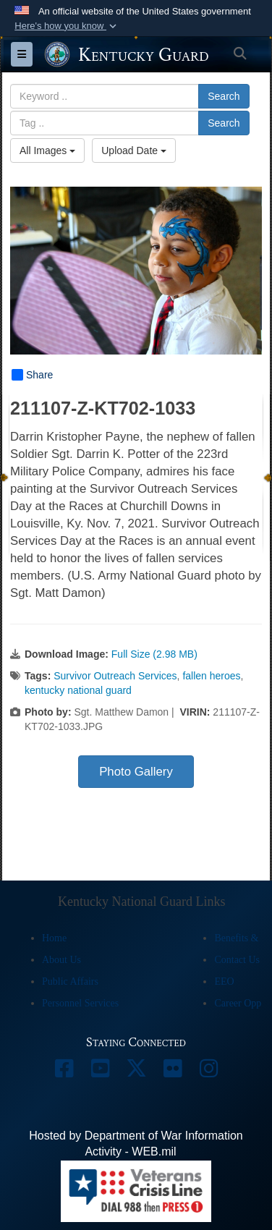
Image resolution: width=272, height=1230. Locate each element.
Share (32, 375)
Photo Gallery (136, 772)
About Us (61, 959)
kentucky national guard (78, 690)
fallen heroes (211, 676)
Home (54, 938)
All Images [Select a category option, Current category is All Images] (47, 150)
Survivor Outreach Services (115, 676)
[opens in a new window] (64, 1072)
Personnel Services (80, 1003)
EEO (224, 981)
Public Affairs (70, 981)
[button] (66, 26)
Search (223, 96)
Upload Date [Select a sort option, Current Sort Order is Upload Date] (133, 150)
